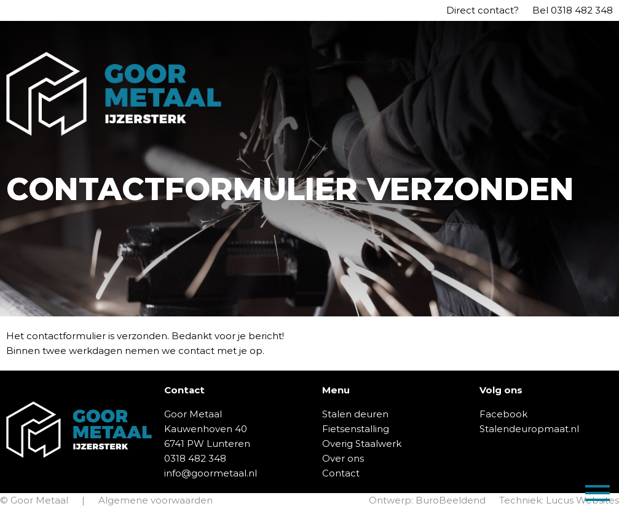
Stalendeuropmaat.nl (529, 429)
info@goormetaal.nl (210, 473)
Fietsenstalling (355, 429)
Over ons (343, 458)
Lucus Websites (582, 500)
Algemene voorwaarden (155, 500)
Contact (341, 473)
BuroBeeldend (451, 500)
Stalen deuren (355, 414)
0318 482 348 (582, 10)
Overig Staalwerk (361, 443)
